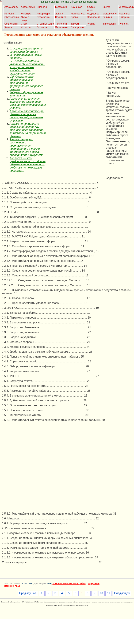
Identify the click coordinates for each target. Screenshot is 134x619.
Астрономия (28, 7)
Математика (78, 13)
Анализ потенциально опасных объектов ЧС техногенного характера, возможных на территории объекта (28, 130)
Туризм (75, 23)
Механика (124, 13)
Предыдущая (27, 593)
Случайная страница (85, 1)
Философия (109, 23)
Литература (43, 13)
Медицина (93, 13)
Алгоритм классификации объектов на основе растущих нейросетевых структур (27, 116)
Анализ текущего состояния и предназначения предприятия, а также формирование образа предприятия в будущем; (26, 147)
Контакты (66, 1)
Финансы (124, 23)
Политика (60, 17)
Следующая (122, 593)
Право (74, 17)
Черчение (26, 27)
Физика (91, 23)
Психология (93, 17)
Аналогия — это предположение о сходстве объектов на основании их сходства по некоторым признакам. (27, 164)
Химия (8, 27)
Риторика (124, 17)
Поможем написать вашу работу (69, 583)
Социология (11, 23)
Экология (42, 27)
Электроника (78, 27)
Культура (26, 13)
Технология (61, 23)
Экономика (61, 27)
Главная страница (49, 1)
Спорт (24, 23)
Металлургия (110, 13)
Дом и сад (76, 7)
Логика (59, 13)
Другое (106, 7)
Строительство (45, 23)
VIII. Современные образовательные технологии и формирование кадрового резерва (26, 83)
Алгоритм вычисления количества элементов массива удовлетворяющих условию (28, 103)
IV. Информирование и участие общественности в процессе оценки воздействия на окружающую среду (27, 67)
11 (108, 593)
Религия (107, 17)
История (9, 13)
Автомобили (11, 7)
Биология (42, 7)
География (61, 7)
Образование (12, 17)
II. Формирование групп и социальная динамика (26, 50)
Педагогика (43, 17)
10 (101, 593)
